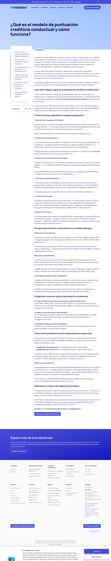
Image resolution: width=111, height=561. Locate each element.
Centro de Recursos (35, 488)
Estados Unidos (15, 488)
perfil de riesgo (71, 172)
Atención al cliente (34, 473)
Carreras (87, 472)
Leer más (78, 2)
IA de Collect (70, 476)
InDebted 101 (33, 500)
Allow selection (96, 544)
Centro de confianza (54, 478)
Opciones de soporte (54, 502)
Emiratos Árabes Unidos (17, 503)
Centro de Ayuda (53, 488)
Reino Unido (14, 500)
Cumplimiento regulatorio (55, 471)
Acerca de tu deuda (54, 493)
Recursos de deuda (54, 505)
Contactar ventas (92, 7)
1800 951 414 (89, 487)
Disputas (69, 488)
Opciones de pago (53, 500)
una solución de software (63, 402)
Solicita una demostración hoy (47, 414)
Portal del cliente (34, 476)
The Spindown (33, 495)
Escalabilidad (70, 469)
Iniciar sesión (94, 531)
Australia (13, 495)
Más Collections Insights (20, 102)
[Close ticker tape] (98, 2)
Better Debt (32, 497)
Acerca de (88, 469)
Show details (91, 557)
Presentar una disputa (54, 490)
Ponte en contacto (19, 451)
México (12, 493)
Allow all (96, 538)
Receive (81, 340)
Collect (12, 469)
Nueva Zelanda (15, 498)
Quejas (68, 490)
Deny (96, 549)
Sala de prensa (89, 474)
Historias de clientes (35, 502)
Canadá (12, 490)
